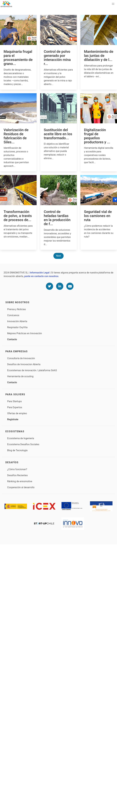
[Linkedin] (59, 286)
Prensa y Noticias (16, 309)
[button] (113, 4)
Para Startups (14, 401)
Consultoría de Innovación (21, 358)
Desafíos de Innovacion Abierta (23, 364)
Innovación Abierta (17, 321)
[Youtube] (70, 286)
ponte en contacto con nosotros (41, 276)
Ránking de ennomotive (19, 481)
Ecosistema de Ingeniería (20, 438)
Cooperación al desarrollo (20, 487)
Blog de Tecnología (17, 450)
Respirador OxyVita (17, 327)
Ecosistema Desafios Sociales (23, 444)
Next (58, 255)
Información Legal (39, 272)
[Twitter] (49, 286)
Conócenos (13, 315)
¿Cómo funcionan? (17, 469)
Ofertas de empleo (17, 413)
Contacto (12, 339)
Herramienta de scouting (20, 376)
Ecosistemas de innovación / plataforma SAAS (32, 370)
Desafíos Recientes (17, 475)
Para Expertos (14, 407)
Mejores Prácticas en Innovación (24, 333)
